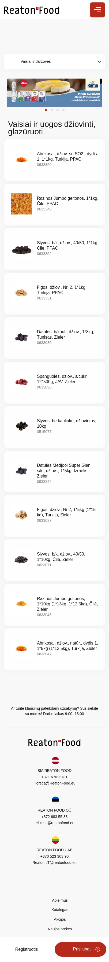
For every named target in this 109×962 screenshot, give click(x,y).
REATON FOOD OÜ (54, 810)
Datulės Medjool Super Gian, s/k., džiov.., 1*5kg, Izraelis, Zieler (64, 470)
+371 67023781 (55, 777)
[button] (46, 110)
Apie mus (59, 900)
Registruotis (26, 949)
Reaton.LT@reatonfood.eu (54, 862)
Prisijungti (82, 949)
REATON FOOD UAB (54, 850)
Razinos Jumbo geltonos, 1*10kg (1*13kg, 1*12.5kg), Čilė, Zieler (67, 604)
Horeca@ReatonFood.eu (55, 783)
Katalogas (59, 910)
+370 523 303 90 (54, 856)
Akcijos (60, 919)
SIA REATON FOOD (54, 770)
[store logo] (31, 9)
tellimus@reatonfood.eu (54, 823)
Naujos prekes (60, 929)
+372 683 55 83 (55, 817)
